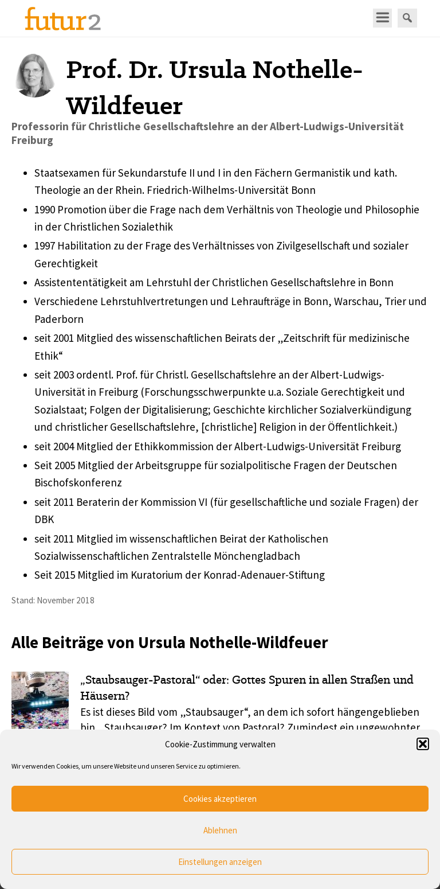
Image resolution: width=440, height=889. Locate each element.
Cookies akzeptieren (220, 798)
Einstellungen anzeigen (220, 861)
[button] (423, 744)
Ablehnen (220, 830)
